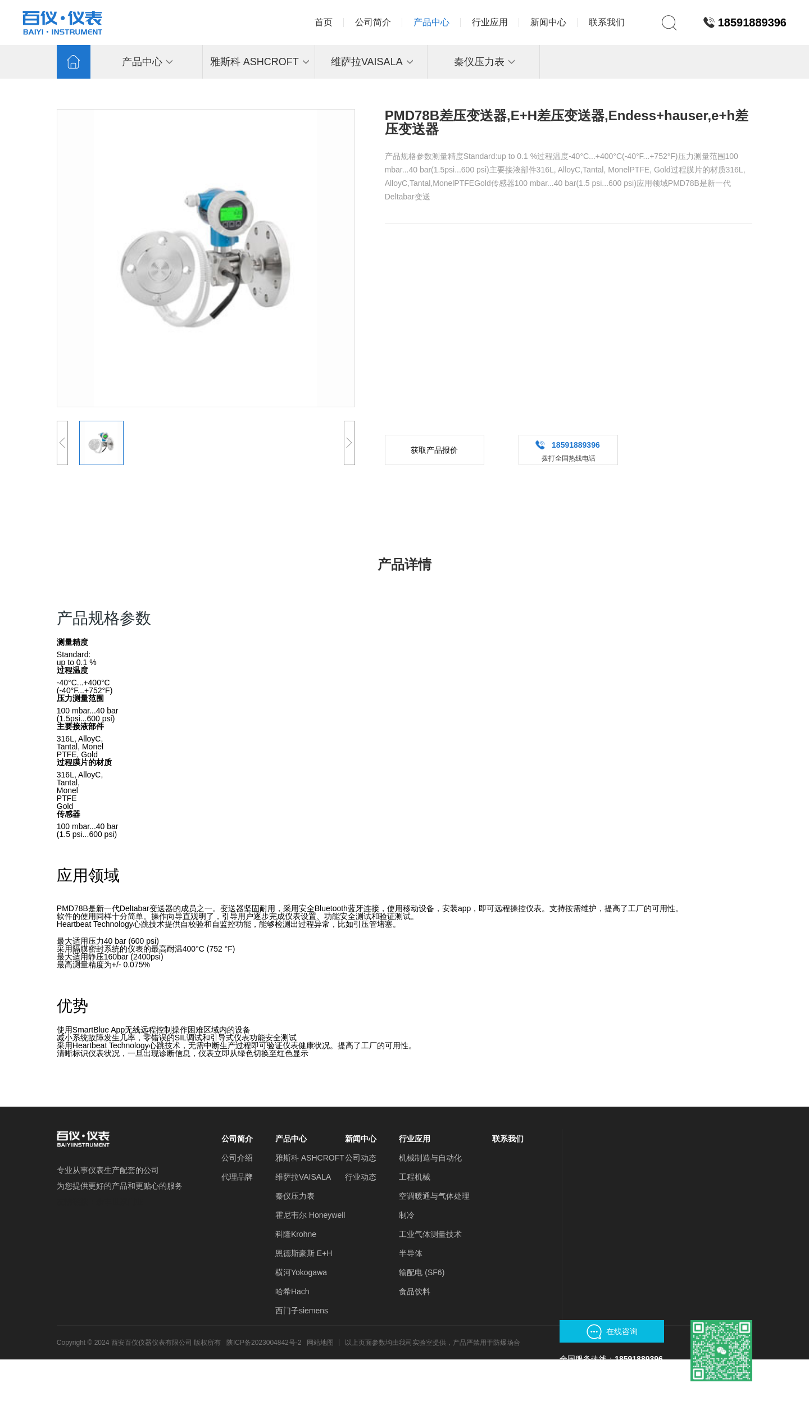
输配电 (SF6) (421, 1272)
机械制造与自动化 (430, 1157)
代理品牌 (237, 1176)
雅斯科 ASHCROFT (309, 1157)
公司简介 (237, 1138)
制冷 (407, 1215)
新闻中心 (360, 1138)
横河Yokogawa (301, 1272)
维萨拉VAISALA (303, 1176)
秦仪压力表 (295, 1195)
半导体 (410, 1253)
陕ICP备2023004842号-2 (263, 1343)
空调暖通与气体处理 (434, 1195)
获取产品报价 (434, 449)
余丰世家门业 (119, 1201)
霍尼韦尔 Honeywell (310, 1215)
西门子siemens (301, 1310)
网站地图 (320, 1343)
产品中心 (291, 1138)
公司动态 (360, 1157)
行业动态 (360, 1176)
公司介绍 (237, 1157)
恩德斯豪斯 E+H (304, 1253)
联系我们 (508, 1138)
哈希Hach (292, 1291)
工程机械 (414, 1176)
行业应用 (414, 1138)
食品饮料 (414, 1291)
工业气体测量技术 (430, 1234)
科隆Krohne (295, 1234)
